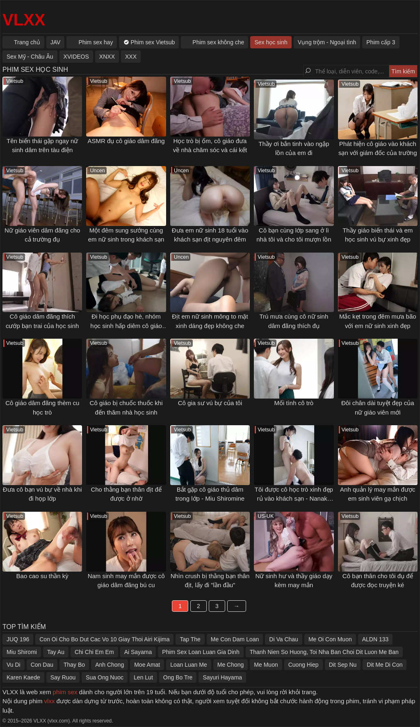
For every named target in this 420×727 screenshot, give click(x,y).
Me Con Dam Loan (235, 639)
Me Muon (266, 664)
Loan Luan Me (188, 664)
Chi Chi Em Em (94, 652)
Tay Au (55, 652)
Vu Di (14, 664)
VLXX (23, 20)
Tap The (190, 639)
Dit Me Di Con (384, 664)
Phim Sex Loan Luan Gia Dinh (200, 652)
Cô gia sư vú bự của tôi (210, 402)
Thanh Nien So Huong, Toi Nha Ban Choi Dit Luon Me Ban (324, 652)
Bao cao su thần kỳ (42, 575)
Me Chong (230, 664)
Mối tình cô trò (294, 402)
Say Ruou (62, 677)
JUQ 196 (18, 639)
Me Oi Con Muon (330, 639)
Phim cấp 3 (380, 42)
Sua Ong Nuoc (104, 677)
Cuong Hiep (303, 664)
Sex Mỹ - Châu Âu (30, 56)
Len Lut (143, 677)
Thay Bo (74, 664)
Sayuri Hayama (222, 677)
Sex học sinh (270, 42)
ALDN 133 (375, 639)
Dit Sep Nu (343, 664)
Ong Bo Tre (178, 677)
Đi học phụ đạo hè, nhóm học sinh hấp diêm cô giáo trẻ (126, 325)
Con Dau (42, 664)
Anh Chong (109, 664)
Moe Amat (147, 664)
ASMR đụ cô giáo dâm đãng (125, 140)
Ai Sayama (138, 652)
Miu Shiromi (22, 652)
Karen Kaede (23, 677)
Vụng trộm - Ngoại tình (327, 42)
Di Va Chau (283, 639)
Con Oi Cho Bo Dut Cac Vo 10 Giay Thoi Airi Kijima (104, 639)
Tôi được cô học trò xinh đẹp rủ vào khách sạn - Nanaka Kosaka (294, 498)
